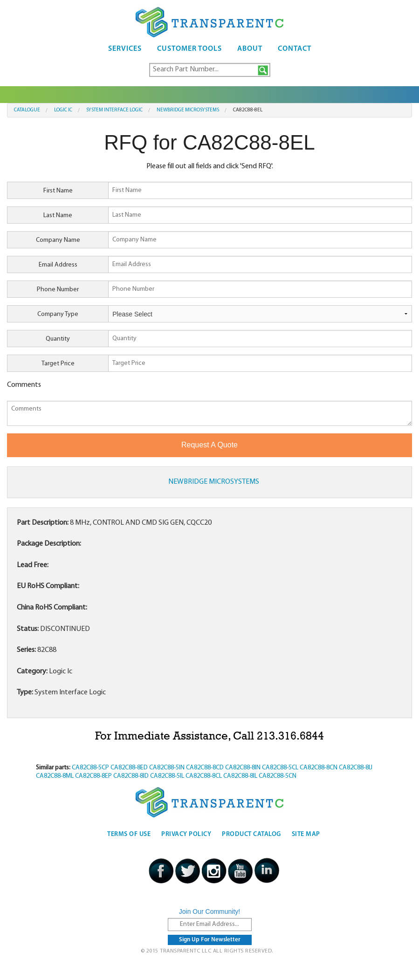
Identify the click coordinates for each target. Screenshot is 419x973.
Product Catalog (251, 834)
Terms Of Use (129, 834)
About (249, 49)
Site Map (306, 834)
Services (125, 49)
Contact (294, 49)
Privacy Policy (186, 834)
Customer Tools (189, 49)
